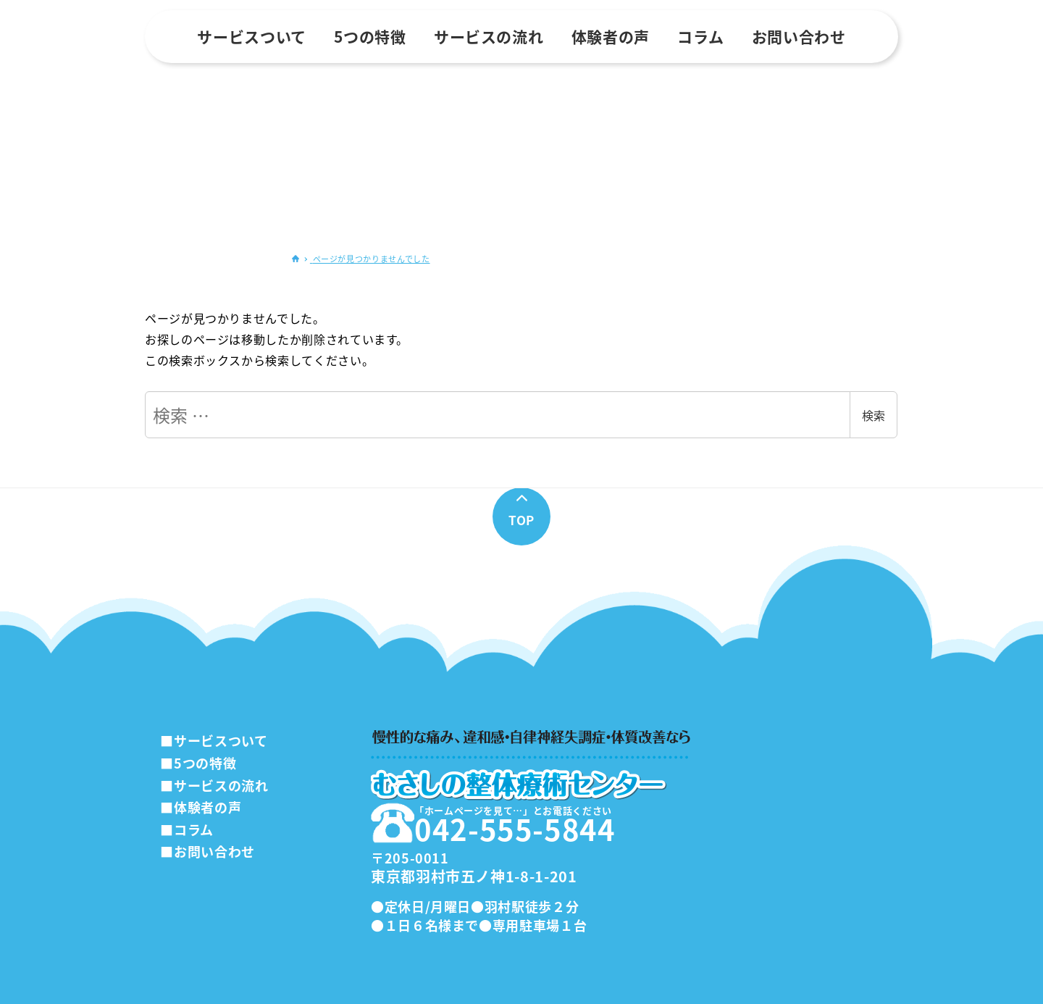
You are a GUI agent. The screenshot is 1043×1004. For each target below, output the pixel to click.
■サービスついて (213, 740)
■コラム (187, 829)
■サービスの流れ (214, 785)
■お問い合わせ (207, 851)
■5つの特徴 (198, 762)
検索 (873, 415)
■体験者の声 (200, 807)
